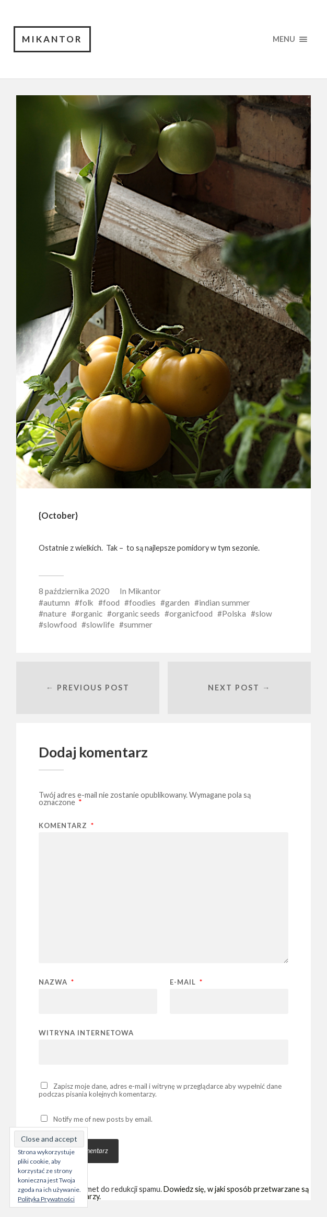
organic (89, 613)
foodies (142, 602)
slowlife (100, 624)
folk (86, 602)
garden (177, 602)
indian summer (224, 602)
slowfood (60, 624)
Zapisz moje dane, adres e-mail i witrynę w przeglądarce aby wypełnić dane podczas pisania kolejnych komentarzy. (160, 1090)
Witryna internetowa (86, 1032)
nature (54, 613)
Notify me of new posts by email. (103, 1119)
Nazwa (56, 982)
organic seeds (136, 613)
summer (138, 624)
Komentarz (66, 825)
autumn (56, 602)
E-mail (186, 982)
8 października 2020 (74, 591)
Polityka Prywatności (46, 1199)
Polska (234, 613)
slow (263, 613)
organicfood (191, 613)
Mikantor (52, 39)
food (111, 602)
